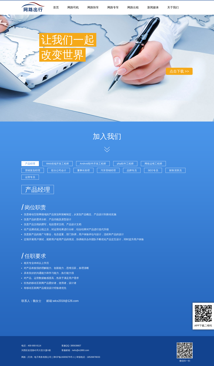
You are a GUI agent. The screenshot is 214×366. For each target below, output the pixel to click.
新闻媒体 (153, 7)
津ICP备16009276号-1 (64, 357)
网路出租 (133, 7)
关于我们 (173, 7)
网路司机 (73, 7)
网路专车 (113, 7)
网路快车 (93, 7)
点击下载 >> (179, 71)
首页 (56, 7)
